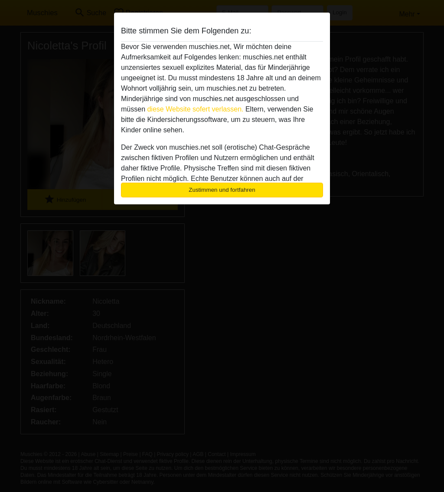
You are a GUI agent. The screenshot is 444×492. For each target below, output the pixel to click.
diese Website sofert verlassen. (195, 109)
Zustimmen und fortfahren (222, 190)
